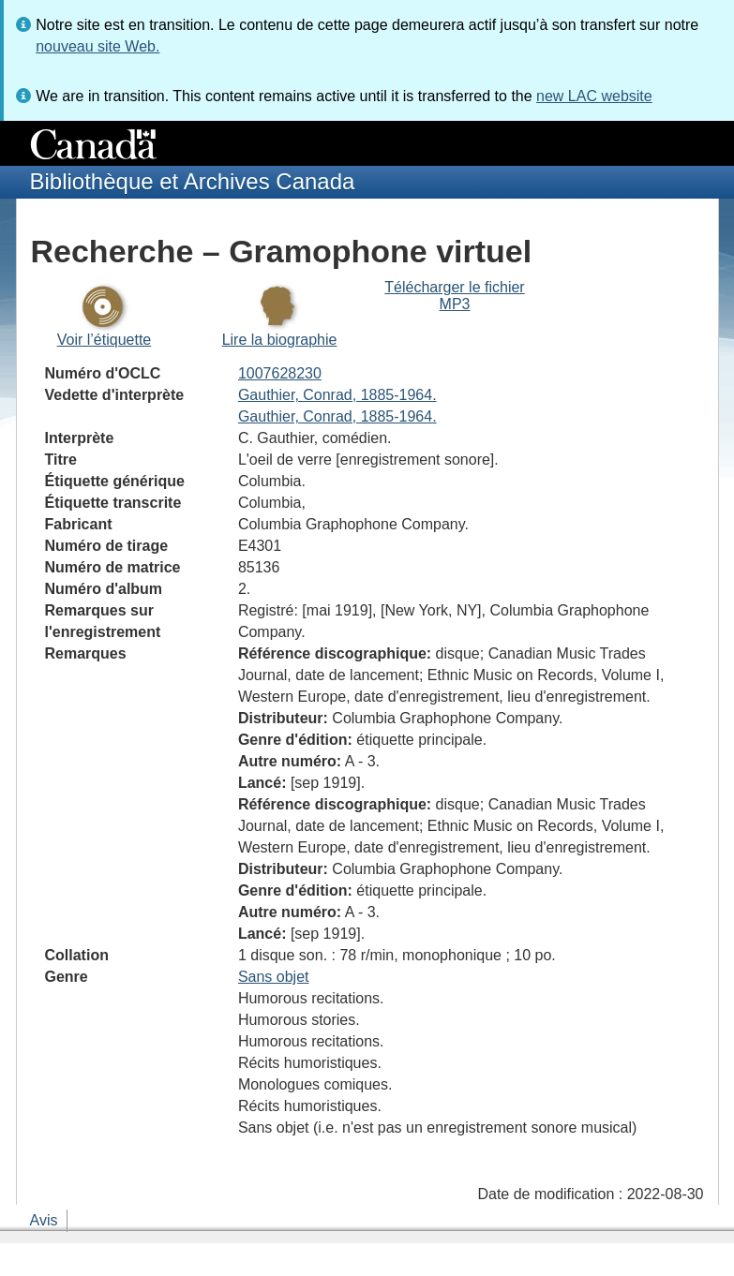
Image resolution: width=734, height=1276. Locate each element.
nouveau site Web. (97, 46)
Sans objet (273, 977)
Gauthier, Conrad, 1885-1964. (337, 395)
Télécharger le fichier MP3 (454, 295)
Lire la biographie (279, 340)
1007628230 (280, 373)
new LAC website (594, 96)
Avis (44, 1220)
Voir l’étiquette (104, 340)
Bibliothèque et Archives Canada (192, 181)
